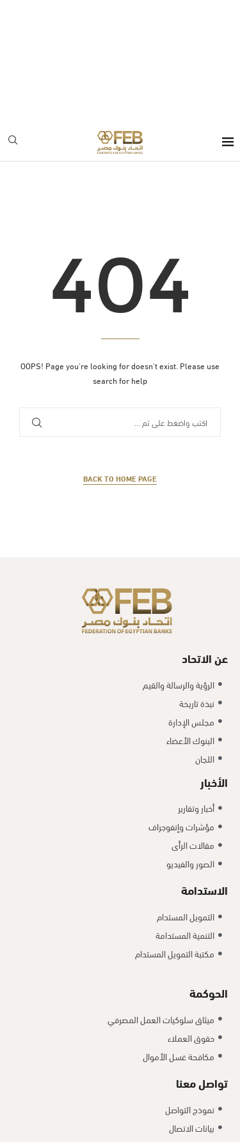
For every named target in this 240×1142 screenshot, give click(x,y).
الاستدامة (204, 767)
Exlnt (117, 1047)
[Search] (12, 19)
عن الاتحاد (205, 535)
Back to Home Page (120, 356)
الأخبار (214, 658)
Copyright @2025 (70, 1047)
